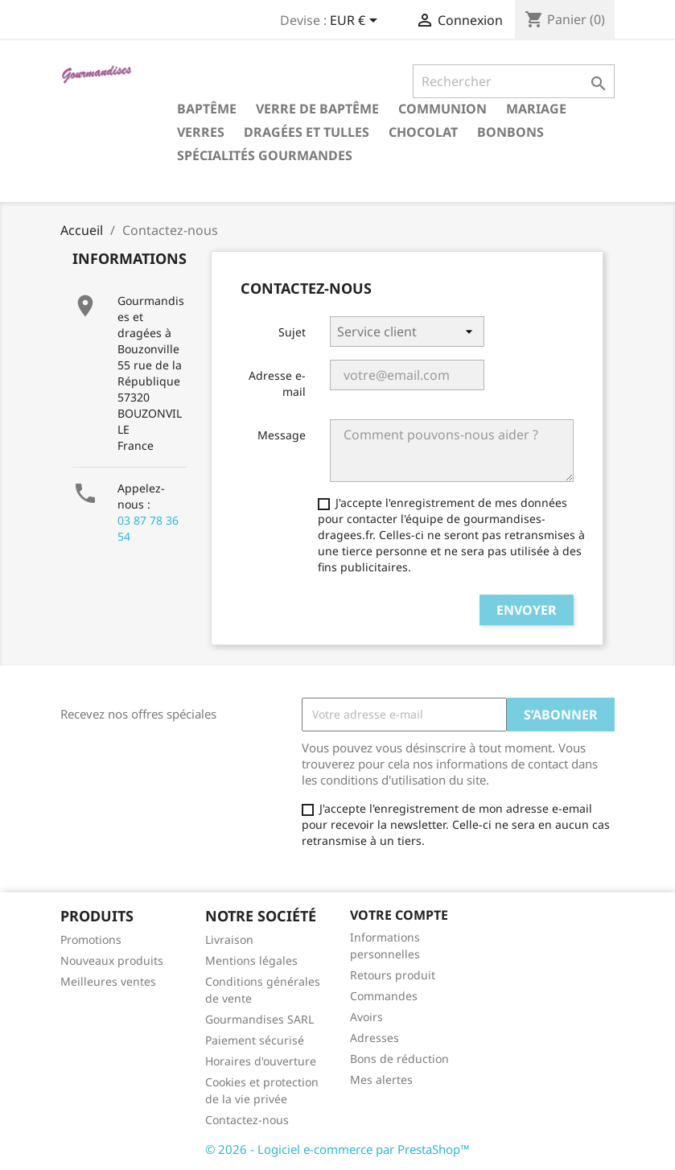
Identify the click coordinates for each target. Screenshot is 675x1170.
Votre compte (399, 915)
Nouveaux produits (111, 960)
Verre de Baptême (317, 108)
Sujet (292, 332)
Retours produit (392, 975)
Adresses (374, 1037)
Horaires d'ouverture (260, 1061)
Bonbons (510, 132)
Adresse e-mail (277, 383)
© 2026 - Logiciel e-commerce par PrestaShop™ (337, 1149)
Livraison (229, 939)
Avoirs (366, 1016)
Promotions (90, 939)
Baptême (207, 108)
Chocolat (423, 132)
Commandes (384, 995)
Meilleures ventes (108, 981)
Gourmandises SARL (259, 1019)
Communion (442, 108)
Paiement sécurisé (254, 1040)
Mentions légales (251, 960)
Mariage (536, 108)
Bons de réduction (399, 1058)
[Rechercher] (514, 81)
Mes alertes (381, 1079)
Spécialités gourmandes (264, 155)
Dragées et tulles (306, 132)
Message (281, 435)
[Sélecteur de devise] (356, 21)
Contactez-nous (247, 1119)
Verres (200, 132)
